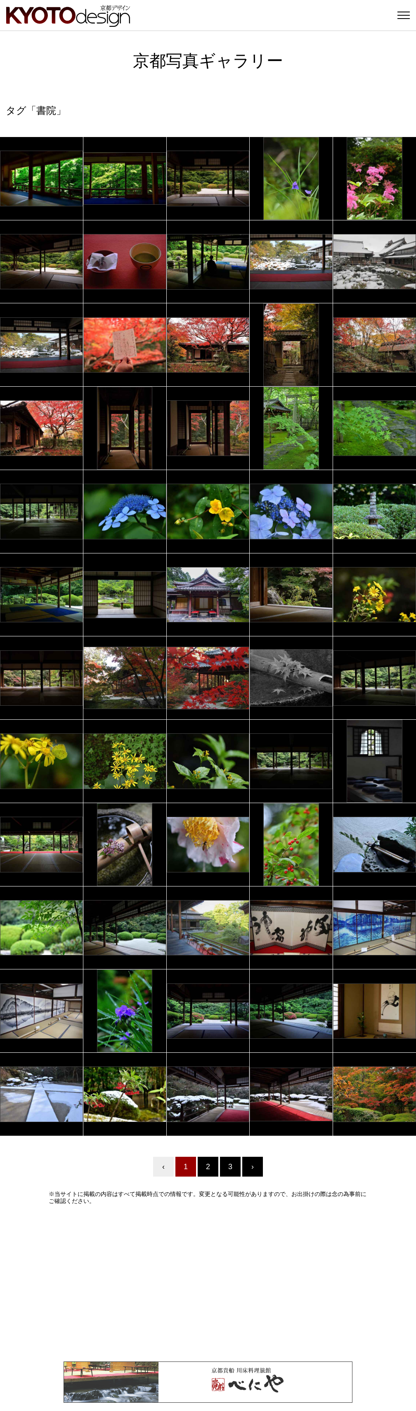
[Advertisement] (208, 1283)
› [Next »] (252, 1167)
